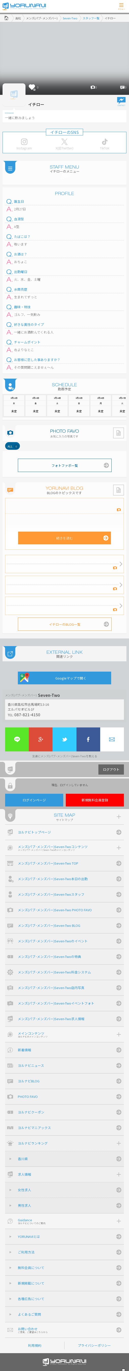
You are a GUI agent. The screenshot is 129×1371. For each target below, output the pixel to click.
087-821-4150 (27, 714)
